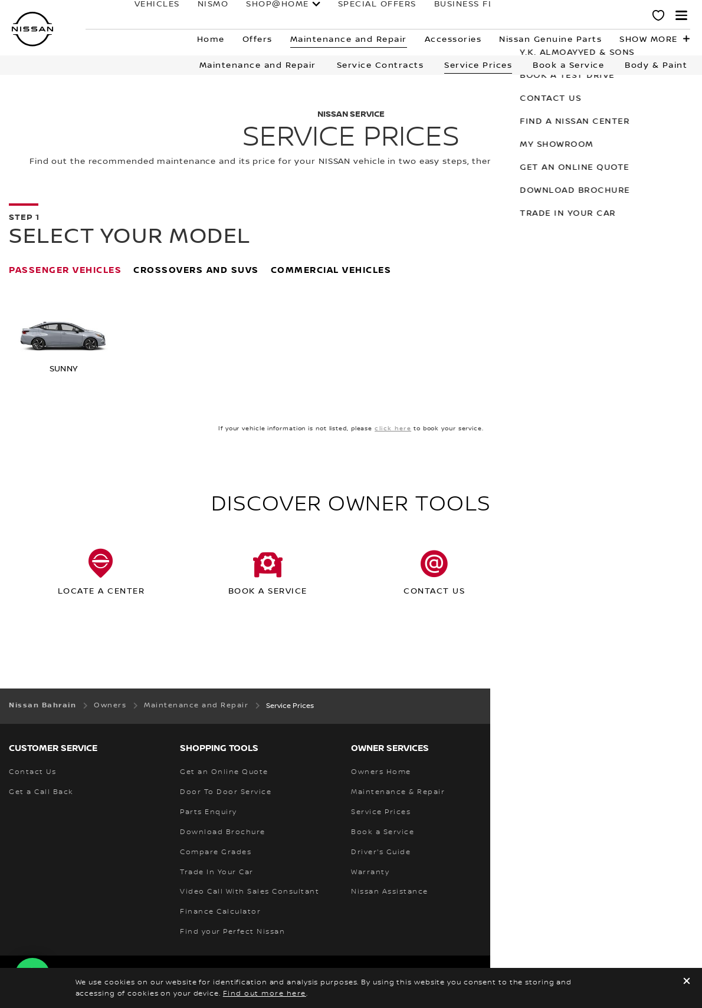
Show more (648, 39)
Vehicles (116, 16)
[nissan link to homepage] (32, 29)
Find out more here (264, 993)
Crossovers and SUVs (196, 270)
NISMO (172, 16)
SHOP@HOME (236, 16)
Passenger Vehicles (65, 270)
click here (393, 428)
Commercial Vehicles (331, 270)
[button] (681, 15)
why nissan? (589, 16)
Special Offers (336, 16)
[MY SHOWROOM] (659, 17)
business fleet (432, 16)
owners (508, 16)
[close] (686, 982)
